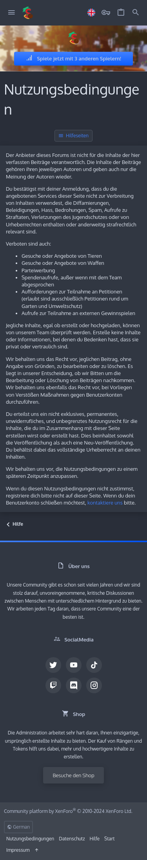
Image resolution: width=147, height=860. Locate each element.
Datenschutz (72, 839)
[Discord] (74, 685)
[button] (11, 13)
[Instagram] (94, 685)
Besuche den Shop (73, 775)
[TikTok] (94, 665)
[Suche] (135, 12)
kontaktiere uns (105, 502)
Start (109, 839)
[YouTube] (74, 665)
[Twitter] (53, 665)
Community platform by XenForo (68, 811)
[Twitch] (53, 685)
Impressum (17, 850)
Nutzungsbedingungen (30, 839)
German (18, 827)
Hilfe (95, 839)
